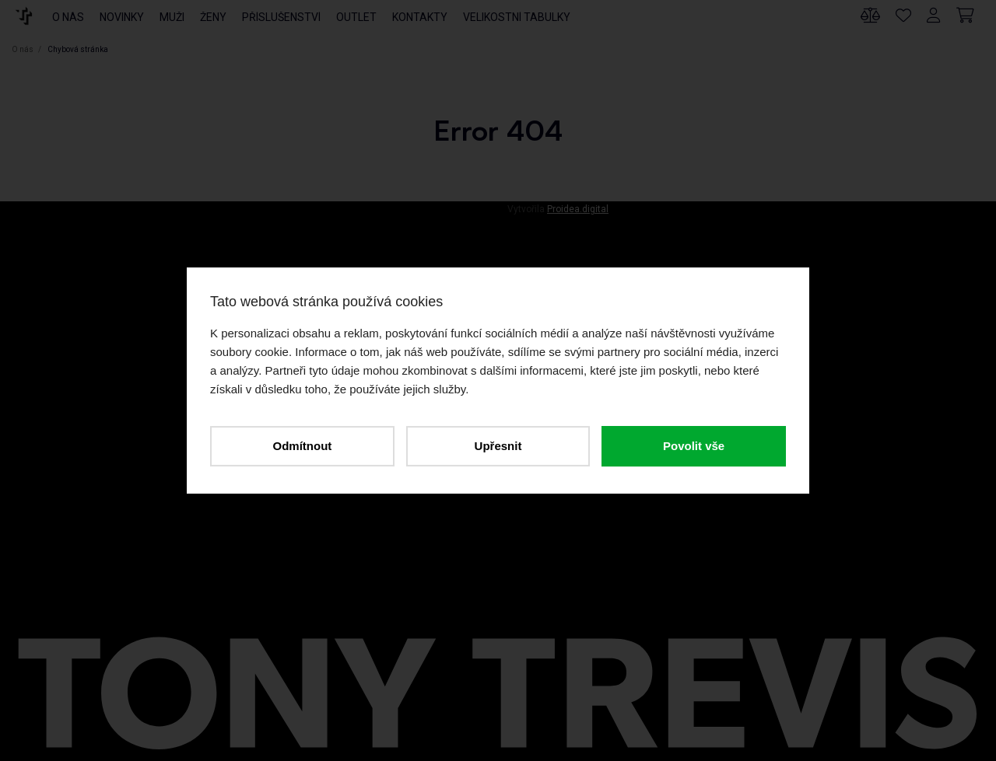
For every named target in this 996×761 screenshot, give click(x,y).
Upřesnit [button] (498, 445)
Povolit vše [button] (693, 445)
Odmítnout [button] (301, 445)
